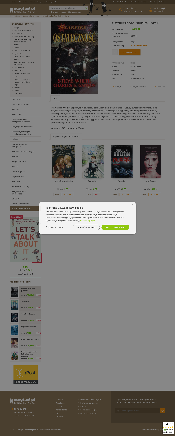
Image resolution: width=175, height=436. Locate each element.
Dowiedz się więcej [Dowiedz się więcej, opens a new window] (87, 220)
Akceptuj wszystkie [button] (115, 227)
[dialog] (87, 218)
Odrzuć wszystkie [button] (86, 227)
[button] (55, 227)
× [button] (132, 204)
